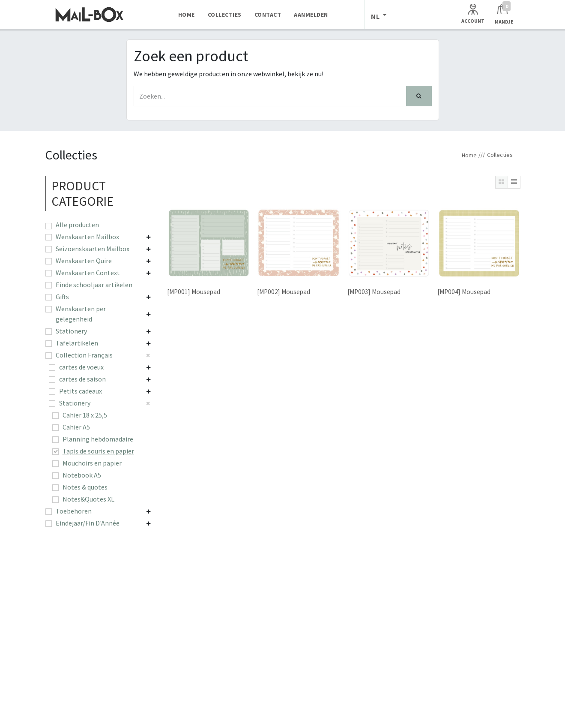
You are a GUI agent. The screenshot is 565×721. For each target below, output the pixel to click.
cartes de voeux (81, 367)
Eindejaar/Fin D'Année (88, 523)
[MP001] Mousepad (193, 292)
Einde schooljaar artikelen (94, 284)
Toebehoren (74, 511)
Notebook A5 (82, 475)
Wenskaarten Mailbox (87, 236)
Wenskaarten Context (88, 272)
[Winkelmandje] (504, 14)
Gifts (62, 296)
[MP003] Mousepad (373, 292)
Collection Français (84, 355)
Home (469, 155)
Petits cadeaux (80, 391)
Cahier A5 (76, 427)
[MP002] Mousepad (283, 292)
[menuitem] (186, 14)
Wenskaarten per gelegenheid (81, 313)
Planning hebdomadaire (98, 439)
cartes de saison (82, 379)
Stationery (71, 331)
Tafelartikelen (77, 343)
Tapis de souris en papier (98, 451)
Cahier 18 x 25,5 (85, 415)
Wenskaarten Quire (84, 260)
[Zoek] (419, 96)
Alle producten (77, 224)
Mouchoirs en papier (92, 463)
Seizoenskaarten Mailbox (92, 248)
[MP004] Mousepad (463, 292)
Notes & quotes (85, 487)
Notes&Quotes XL (88, 499)
